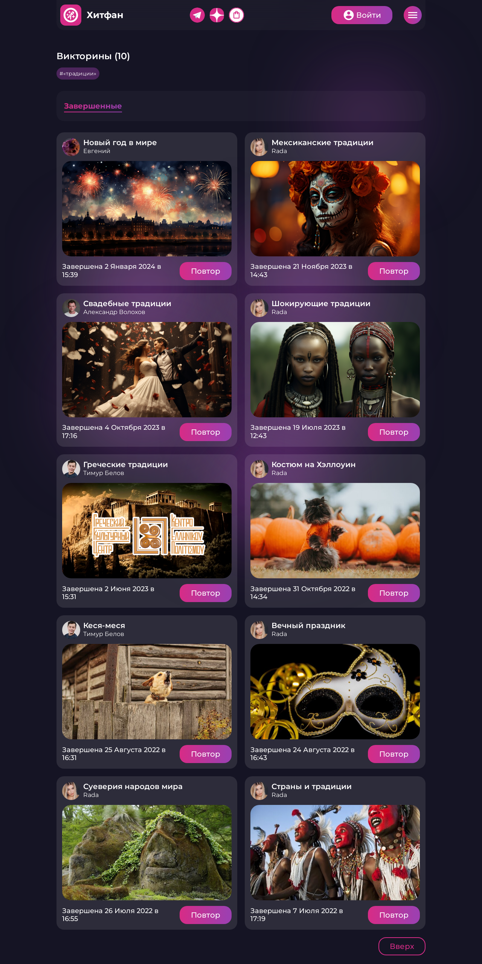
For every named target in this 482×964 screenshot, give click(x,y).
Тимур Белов (103, 473)
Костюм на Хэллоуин (314, 464)
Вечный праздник (308, 625)
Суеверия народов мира (133, 786)
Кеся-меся (104, 625)
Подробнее (147, 209)
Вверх (402, 946)
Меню (413, 15)
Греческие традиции (125, 464)
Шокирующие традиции (321, 303)
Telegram (197, 15)
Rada (279, 151)
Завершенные (93, 105)
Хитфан (105, 14)
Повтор (205, 271)
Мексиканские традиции (323, 142)
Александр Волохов (114, 312)
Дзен (217, 15)
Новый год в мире (120, 142)
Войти (368, 15)
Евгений (96, 151)
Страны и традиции (312, 786)
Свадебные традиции (127, 303)
